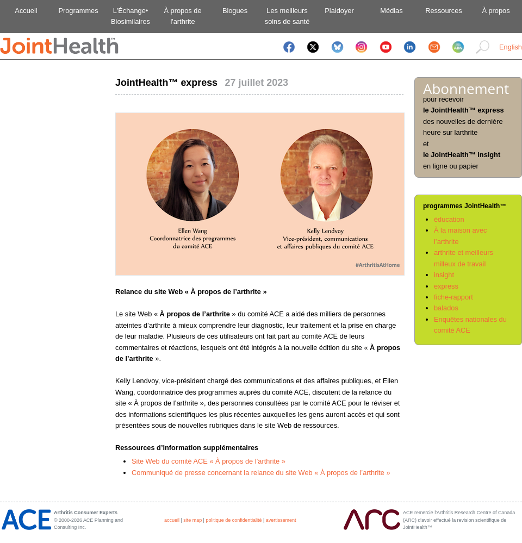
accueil (171, 520)
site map (192, 520)
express (446, 286)
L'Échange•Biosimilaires (130, 16)
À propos (495, 11)
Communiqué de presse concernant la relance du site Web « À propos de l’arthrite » (261, 473)
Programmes (78, 11)
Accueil (26, 11)
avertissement (281, 520)
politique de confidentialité (234, 520)
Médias (391, 11)
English (510, 47)
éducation (449, 219)
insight (444, 275)
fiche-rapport (453, 297)
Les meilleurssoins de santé (287, 16)
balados (446, 308)
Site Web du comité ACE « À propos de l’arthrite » (208, 461)
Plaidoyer (339, 11)
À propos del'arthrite (182, 16)
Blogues (234, 11)
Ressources (443, 11)
